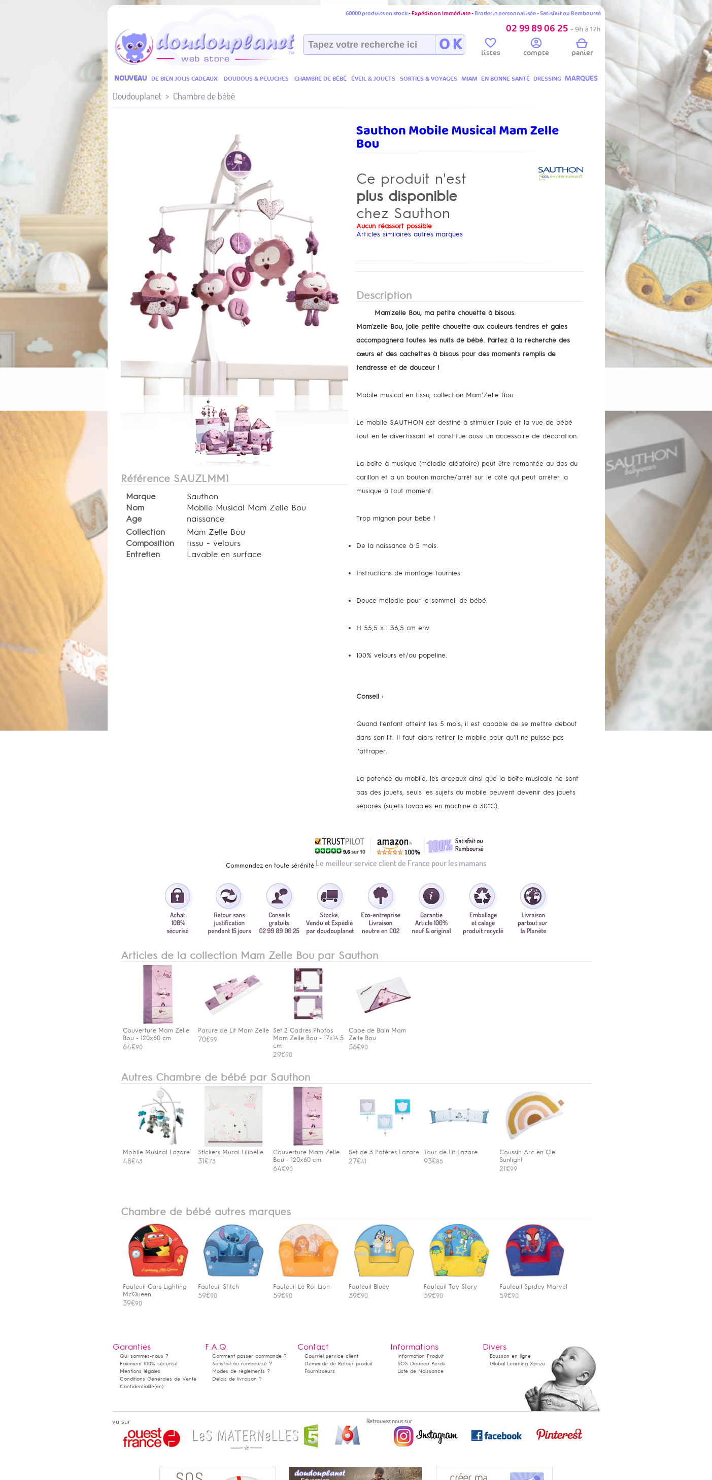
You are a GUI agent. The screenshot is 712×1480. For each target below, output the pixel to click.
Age (134, 519)
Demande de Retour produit (338, 1363)
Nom (135, 507)
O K (450, 45)
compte (536, 48)
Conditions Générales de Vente (158, 1379)
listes (490, 48)
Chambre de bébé (204, 96)
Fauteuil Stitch (231, 1283)
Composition (150, 543)
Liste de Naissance (420, 1371)
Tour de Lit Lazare (457, 1148)
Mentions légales (140, 1371)
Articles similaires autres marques (409, 234)
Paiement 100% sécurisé (149, 1363)
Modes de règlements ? (241, 1371)
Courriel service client (331, 1356)
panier (582, 48)
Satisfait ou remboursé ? (242, 1363)
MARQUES (581, 78)
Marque (140, 496)
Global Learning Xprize (517, 1363)
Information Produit (420, 1356)
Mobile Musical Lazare (156, 1148)
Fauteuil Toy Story (457, 1283)
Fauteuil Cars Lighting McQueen (156, 1287)
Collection (145, 532)
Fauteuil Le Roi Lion (306, 1283)
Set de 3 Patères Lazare (384, 1148)
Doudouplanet (137, 96)
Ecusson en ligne (510, 1356)
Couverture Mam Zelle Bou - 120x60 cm (306, 1152)
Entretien (143, 554)
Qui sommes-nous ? (144, 1356)
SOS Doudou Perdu (421, 1363)
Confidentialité (137, 1386)
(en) (158, 1386)
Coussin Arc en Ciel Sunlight (532, 1152)
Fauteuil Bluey (382, 1283)
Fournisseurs (319, 1371)
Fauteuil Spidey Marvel (533, 1283)
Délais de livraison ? (237, 1379)
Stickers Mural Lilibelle (231, 1148)
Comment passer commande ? (249, 1356)
